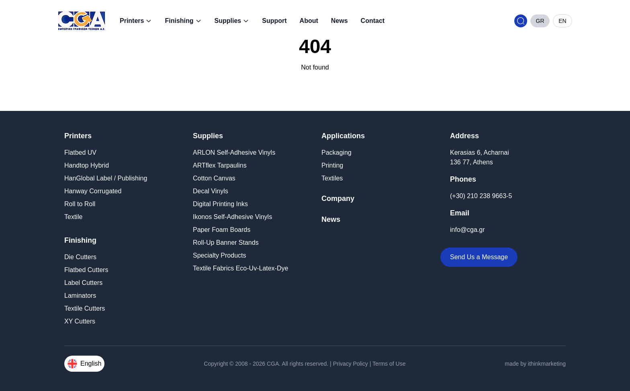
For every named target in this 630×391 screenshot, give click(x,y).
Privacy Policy (350, 363)
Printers (136, 20)
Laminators (80, 295)
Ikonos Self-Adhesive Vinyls (232, 216)
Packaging (336, 152)
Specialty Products (219, 255)
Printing (332, 165)
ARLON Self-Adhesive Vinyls (234, 152)
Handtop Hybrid (86, 165)
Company (337, 198)
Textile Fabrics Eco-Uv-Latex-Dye (240, 268)
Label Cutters (83, 282)
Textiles (332, 178)
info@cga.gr (467, 229)
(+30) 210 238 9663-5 (481, 195)
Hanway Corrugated (92, 191)
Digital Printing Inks (220, 204)
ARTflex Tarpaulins (220, 165)
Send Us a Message (479, 257)
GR (540, 21)
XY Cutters (79, 321)
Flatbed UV (80, 152)
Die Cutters (80, 257)
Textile (73, 216)
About (309, 20)
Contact (373, 20)
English (84, 363)
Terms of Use (388, 363)
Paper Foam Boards (221, 229)
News (339, 20)
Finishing (183, 20)
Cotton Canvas (214, 178)
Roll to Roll (79, 204)
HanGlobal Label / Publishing (105, 178)
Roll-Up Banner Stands (226, 242)
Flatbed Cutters (86, 269)
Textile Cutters (84, 308)
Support (274, 20)
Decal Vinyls (210, 191)
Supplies (232, 20)
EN (562, 21)
